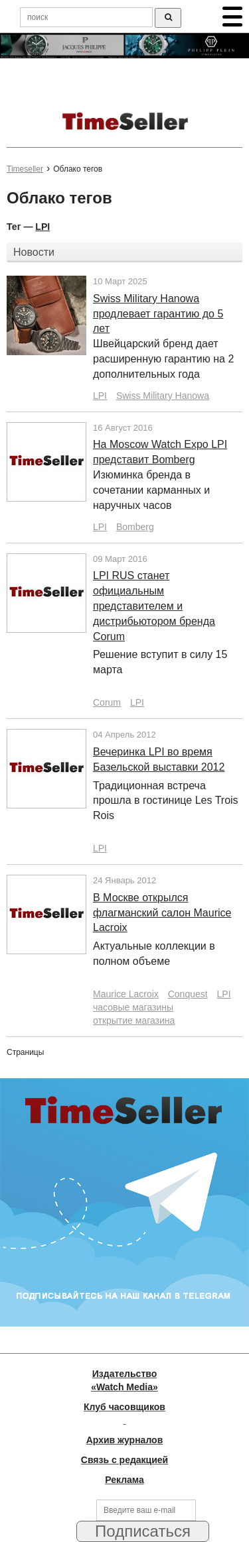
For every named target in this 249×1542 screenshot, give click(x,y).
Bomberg (135, 527)
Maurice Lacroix (126, 994)
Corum (107, 702)
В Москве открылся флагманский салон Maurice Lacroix (162, 913)
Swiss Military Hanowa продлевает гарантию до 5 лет (158, 314)
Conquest (188, 994)
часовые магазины (133, 1007)
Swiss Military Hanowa (162, 395)
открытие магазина (134, 1020)
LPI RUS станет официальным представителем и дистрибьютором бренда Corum (154, 605)
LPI (42, 226)
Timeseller (25, 169)
